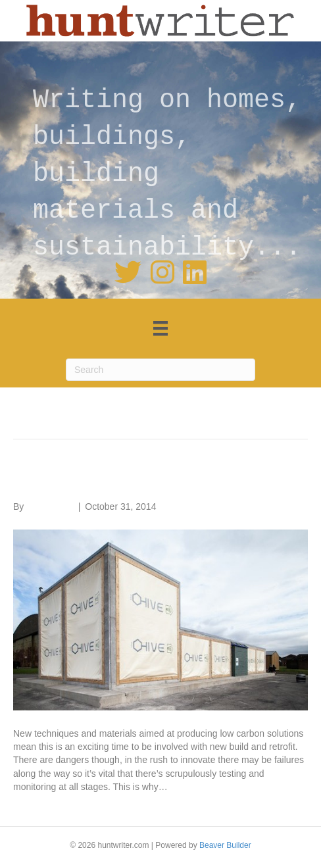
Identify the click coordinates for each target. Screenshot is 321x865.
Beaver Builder (225, 845)
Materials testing (85, 479)
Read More (36, 806)
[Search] (160, 369)
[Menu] (160, 328)
